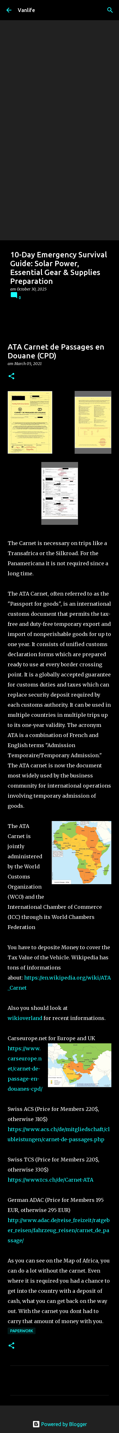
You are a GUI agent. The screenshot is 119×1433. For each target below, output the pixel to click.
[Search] (110, 10)
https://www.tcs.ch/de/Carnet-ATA (50, 1180)
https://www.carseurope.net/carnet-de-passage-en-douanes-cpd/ (25, 1068)
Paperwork (21, 1331)
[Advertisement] (59, 178)
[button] (11, 376)
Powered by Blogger (59, 1424)
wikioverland (25, 1018)
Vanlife (26, 10)
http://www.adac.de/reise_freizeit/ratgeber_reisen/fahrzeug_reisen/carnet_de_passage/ (58, 1230)
